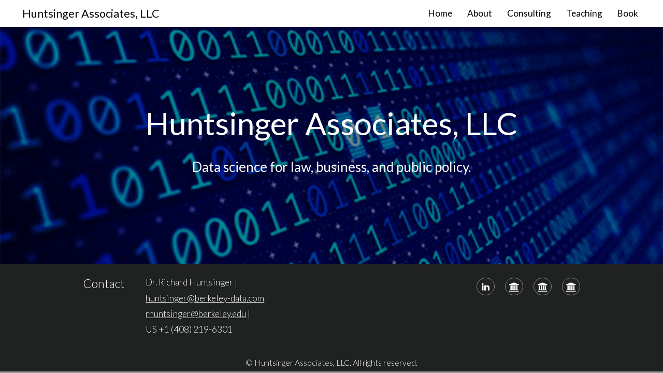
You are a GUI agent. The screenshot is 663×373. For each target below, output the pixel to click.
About (479, 13)
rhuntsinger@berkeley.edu (196, 313)
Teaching (584, 13)
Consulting (529, 13)
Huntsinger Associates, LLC (91, 13)
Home (440, 13)
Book (627, 13)
